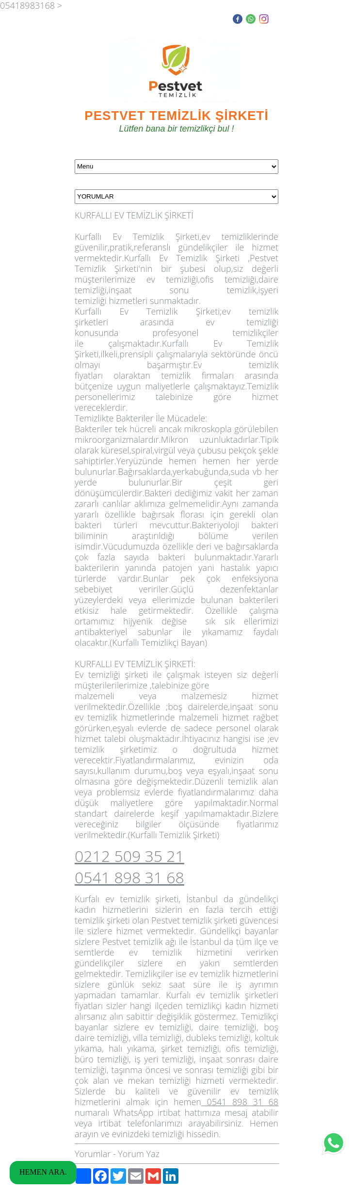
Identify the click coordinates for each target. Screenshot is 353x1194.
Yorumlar (93, 1154)
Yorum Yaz (139, 1154)
